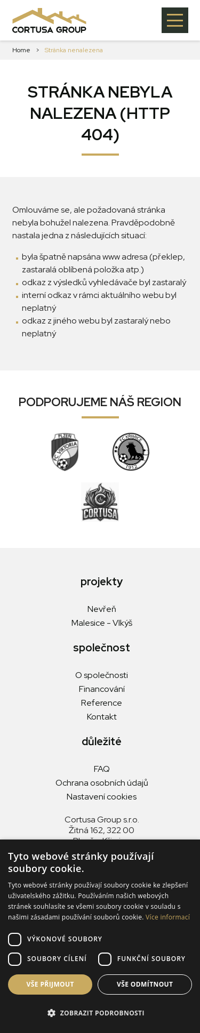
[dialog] (100, 936)
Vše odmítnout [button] (145, 984)
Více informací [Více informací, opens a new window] (168, 917)
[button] (100, 1013)
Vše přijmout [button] (50, 984)
